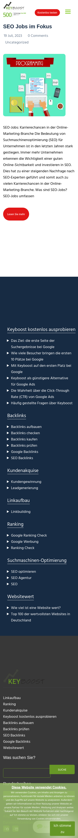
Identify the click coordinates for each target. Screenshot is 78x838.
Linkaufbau (18, 500)
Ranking (15, 524)
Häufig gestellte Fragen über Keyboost (42, 403)
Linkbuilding (21, 511)
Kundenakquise (22, 470)
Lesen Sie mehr (16, 214)
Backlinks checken (25, 433)
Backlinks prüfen (24, 445)
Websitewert (20, 596)
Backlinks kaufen (24, 439)
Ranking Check (22, 547)
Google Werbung (24, 541)
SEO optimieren (23, 571)
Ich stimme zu (62, 828)
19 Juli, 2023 (13, 35)
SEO (14, 584)
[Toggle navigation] (68, 12)
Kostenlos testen (47, 12)
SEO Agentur (21, 577)
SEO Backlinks (22, 458)
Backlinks (16, 415)
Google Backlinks (24, 451)
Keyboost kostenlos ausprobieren (41, 329)
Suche (62, 769)
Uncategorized (17, 42)
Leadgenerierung (24, 488)
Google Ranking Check (29, 535)
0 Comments (38, 35)
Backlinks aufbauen (26, 426)
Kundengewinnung (26, 481)
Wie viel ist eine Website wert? (36, 607)
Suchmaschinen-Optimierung (37, 560)
